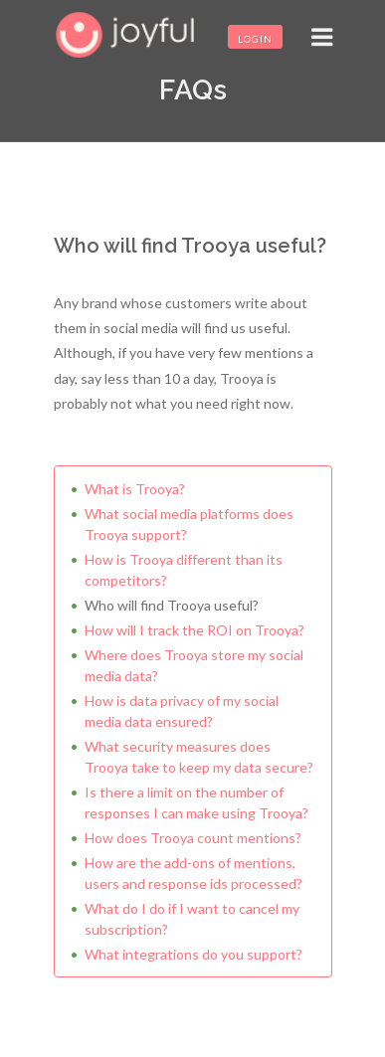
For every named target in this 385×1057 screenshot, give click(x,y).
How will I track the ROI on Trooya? (194, 629)
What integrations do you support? (193, 954)
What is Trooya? (135, 488)
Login (255, 39)
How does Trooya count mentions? (193, 837)
